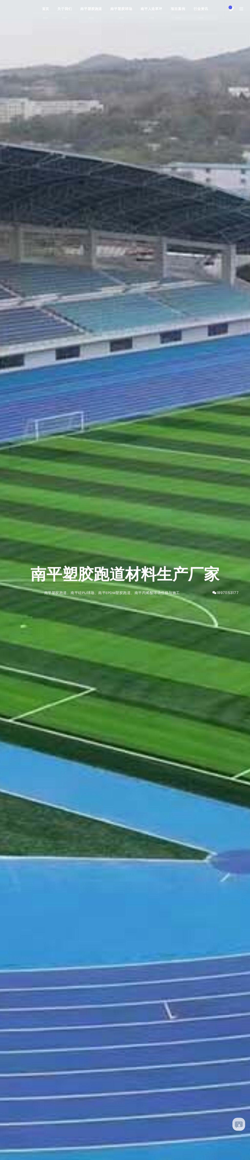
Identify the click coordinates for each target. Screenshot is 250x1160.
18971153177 (228, 592)
